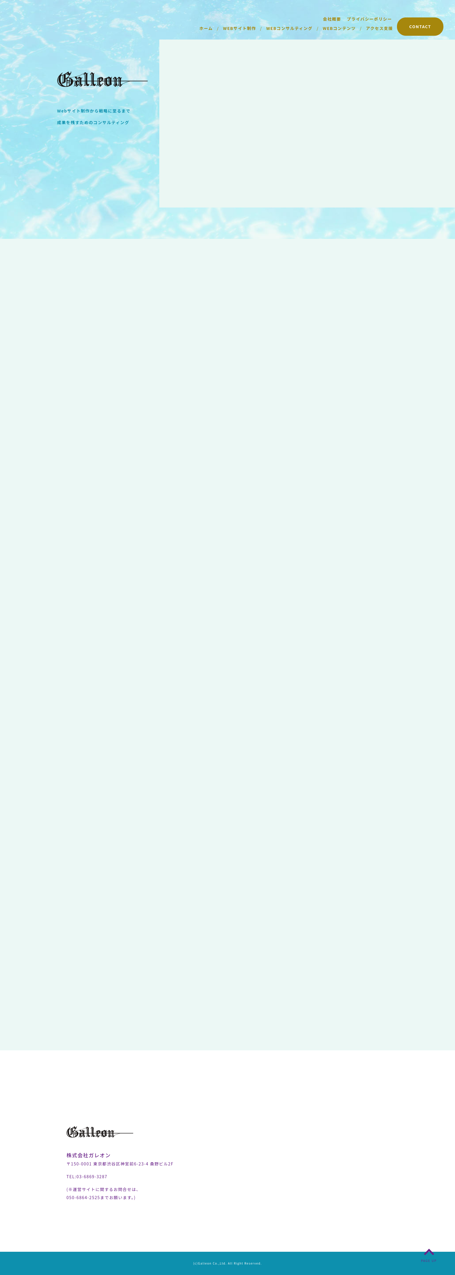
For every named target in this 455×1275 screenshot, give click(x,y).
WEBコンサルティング (289, 28)
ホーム (206, 28)
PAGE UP (429, 1260)
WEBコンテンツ (339, 28)
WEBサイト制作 (239, 28)
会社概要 (332, 19)
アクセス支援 (379, 28)
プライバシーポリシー (369, 19)
